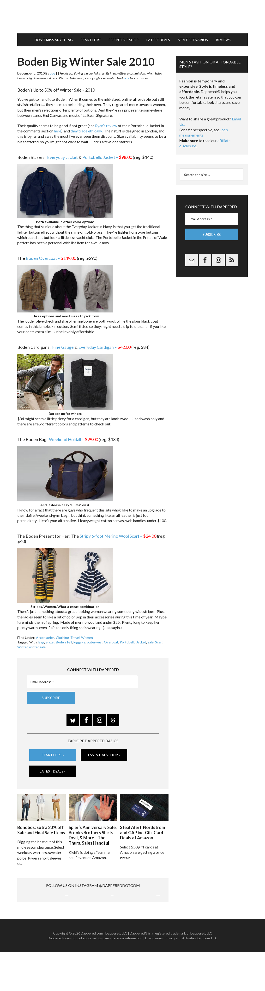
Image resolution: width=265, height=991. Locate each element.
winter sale (37, 645)
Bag (41, 640)
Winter (22, 645)
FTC (214, 977)
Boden (61, 640)
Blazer (50, 640)
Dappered (132, 15)
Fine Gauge (63, 345)
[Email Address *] (82, 679)
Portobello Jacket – (107, 154)
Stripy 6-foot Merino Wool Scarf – (118, 533)
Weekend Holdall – (73, 437)
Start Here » (53, 753)
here (126, 76)
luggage (79, 640)
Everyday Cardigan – (104, 345)
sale (151, 640)
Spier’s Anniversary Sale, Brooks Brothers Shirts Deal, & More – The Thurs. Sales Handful (93, 832)
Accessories (45, 635)
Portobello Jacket (133, 640)
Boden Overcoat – (51, 256)
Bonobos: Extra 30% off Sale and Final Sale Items (41, 827)
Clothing (62, 635)
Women (87, 635)
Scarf (159, 640)
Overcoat (111, 640)
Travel (75, 635)
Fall (69, 640)
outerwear (94, 640)
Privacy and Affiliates (180, 977)
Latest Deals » (53, 769)
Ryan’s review (106, 123)
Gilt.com (203, 977)
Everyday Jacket (62, 154)
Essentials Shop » (104, 753)
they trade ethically (86, 128)
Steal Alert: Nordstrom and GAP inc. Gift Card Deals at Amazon (142, 829)
